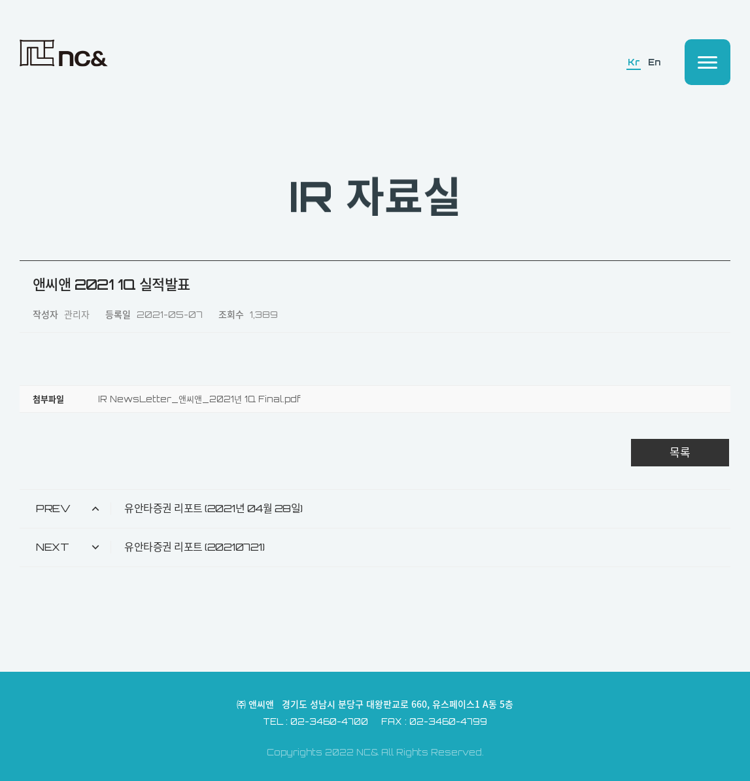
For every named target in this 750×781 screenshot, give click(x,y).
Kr (633, 62)
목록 (680, 452)
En (654, 62)
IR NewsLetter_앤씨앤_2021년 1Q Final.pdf (199, 399)
